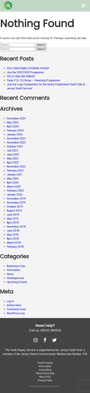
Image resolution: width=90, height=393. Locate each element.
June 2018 (13, 230)
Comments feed (16, 309)
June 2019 (13, 214)
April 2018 (13, 238)
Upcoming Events (17, 282)
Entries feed (14, 305)
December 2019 (16, 198)
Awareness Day (16, 266)
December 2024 (16, 118)
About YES (45, 376)
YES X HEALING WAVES (21, 76)
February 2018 (15, 246)
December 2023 (16, 138)
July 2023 (12, 150)
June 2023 (13, 154)
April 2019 (13, 222)
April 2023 (13, 162)
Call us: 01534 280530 (45, 330)
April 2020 (13, 182)
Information (13, 270)
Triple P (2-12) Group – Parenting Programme (33, 80)
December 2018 (16, 226)
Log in (10, 301)
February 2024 (15, 130)
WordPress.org (16, 313)
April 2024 (13, 126)
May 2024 (12, 122)
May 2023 (12, 158)
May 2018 (12, 234)
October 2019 (15, 206)
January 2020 (14, 194)
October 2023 (15, 146)
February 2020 (15, 190)
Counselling (45, 369)
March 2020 (14, 186)
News (10, 274)
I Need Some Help (45, 373)
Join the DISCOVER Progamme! (25, 72)
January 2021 (14, 174)
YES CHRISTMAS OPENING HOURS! (28, 68)
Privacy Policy (45, 380)
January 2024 (14, 134)
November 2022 (16, 166)
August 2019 (14, 210)
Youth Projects (45, 362)
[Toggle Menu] (83, 6)
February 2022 (15, 170)
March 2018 (14, 242)
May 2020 (12, 178)
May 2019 (12, 218)
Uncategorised (15, 278)
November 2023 (16, 142)
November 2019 (16, 202)
